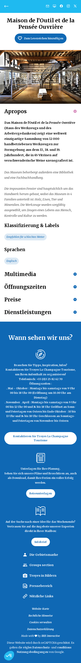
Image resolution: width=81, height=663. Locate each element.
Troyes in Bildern (42, 575)
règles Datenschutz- (37, 647)
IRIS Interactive (50, 635)
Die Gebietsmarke (43, 555)
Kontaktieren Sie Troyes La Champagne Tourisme (40, 438)
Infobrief (41, 542)
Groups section (41, 565)
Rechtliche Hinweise (41, 615)
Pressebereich (40, 586)
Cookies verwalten (40, 622)
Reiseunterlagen (40, 493)
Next (51, 96)
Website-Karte (40, 608)
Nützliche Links (41, 596)
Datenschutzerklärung (40, 629)
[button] (9, 656)
